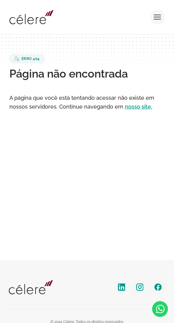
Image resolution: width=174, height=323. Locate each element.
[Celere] (31, 287)
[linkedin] (121, 287)
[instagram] (139, 287)
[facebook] (158, 287)
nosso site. (138, 106)
